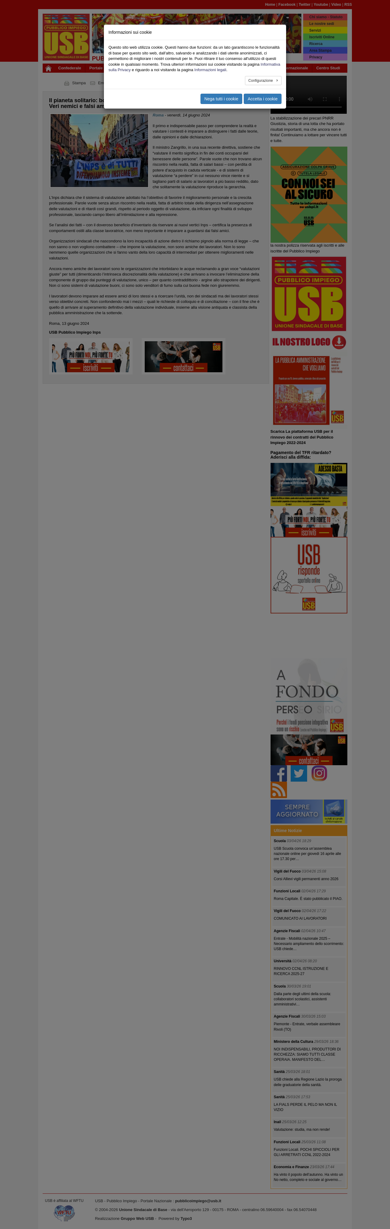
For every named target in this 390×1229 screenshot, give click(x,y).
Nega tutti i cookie (221, 98)
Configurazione (261, 80)
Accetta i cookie (263, 98)
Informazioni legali (210, 70)
